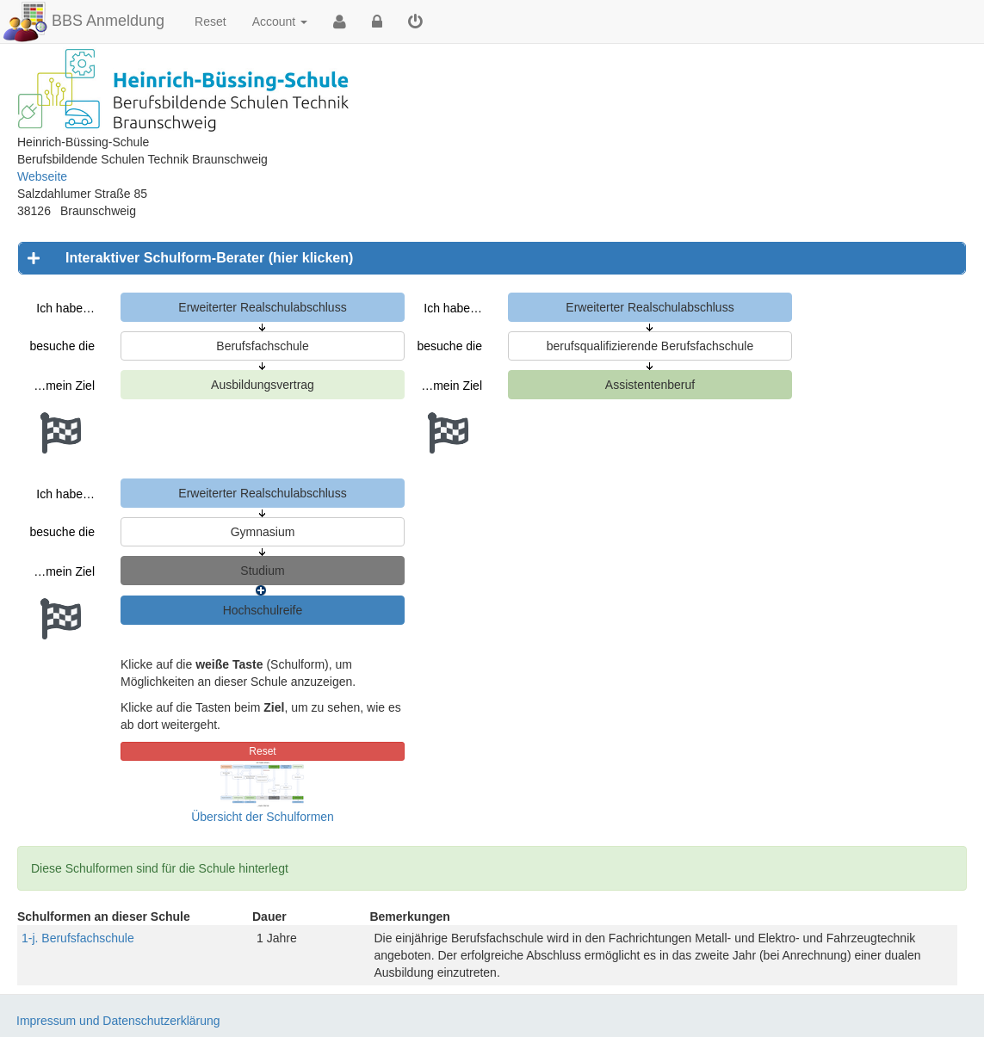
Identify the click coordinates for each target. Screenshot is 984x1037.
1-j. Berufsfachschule (78, 938)
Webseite (42, 176)
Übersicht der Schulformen (262, 817)
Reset (210, 21)
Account (279, 21)
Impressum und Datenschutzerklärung (118, 1021)
